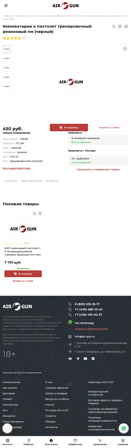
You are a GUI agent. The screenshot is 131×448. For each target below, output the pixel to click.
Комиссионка (11, 382)
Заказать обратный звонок (91, 328)
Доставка (9, 393)
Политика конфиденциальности (102, 419)
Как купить (10, 387)
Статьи (49, 404)
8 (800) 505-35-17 (87, 304)
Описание (11, 180)
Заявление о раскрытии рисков (101, 428)
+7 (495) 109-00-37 (88, 314)
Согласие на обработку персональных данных (103, 410)
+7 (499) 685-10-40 (89, 309)
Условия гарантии (56, 387)
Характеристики (31, 180)
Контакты (51, 427)
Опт (5, 410)
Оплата (7, 399)
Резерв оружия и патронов (98, 393)
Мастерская (10, 404)
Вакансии (9, 415)
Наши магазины (13, 421)
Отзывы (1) (52, 180)
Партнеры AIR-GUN (100, 382)
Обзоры (50, 421)
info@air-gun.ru (85, 336)
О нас (49, 382)
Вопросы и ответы (57, 399)
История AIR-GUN (56, 410)
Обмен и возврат (56, 393)
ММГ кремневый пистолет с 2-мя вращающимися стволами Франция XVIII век (22, 251)
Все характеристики (16, 168)
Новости (50, 415)
